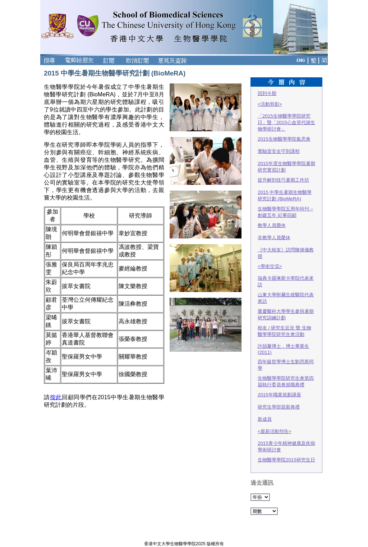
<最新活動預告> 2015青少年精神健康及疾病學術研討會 (286, 440)
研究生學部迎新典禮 (279, 407)
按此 (56, 397)
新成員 (265, 419)
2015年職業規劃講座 (279, 394)
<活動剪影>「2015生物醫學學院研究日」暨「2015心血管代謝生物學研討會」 (286, 116)
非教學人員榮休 (274, 237)
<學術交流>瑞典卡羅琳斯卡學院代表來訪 (286, 275)
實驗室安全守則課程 (279, 151)
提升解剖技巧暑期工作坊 (283, 180)
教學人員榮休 (272, 225)
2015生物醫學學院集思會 (284, 139)
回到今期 (267, 93)
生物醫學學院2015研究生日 (286, 459)
